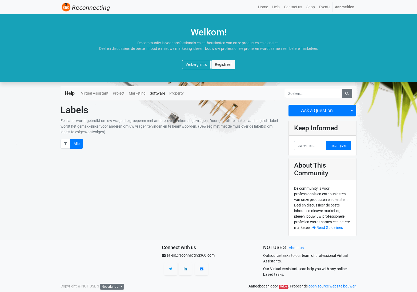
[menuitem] (263, 7)
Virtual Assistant (95, 93)
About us (296, 248)
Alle (76, 143)
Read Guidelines (327, 227)
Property (176, 93)
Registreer (223, 64)
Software (157, 93)
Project (119, 93)
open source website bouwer (331, 286)
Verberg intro (196, 64)
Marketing (137, 93)
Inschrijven (338, 145)
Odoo (283, 286)
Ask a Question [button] (317, 110)
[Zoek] (347, 93)
